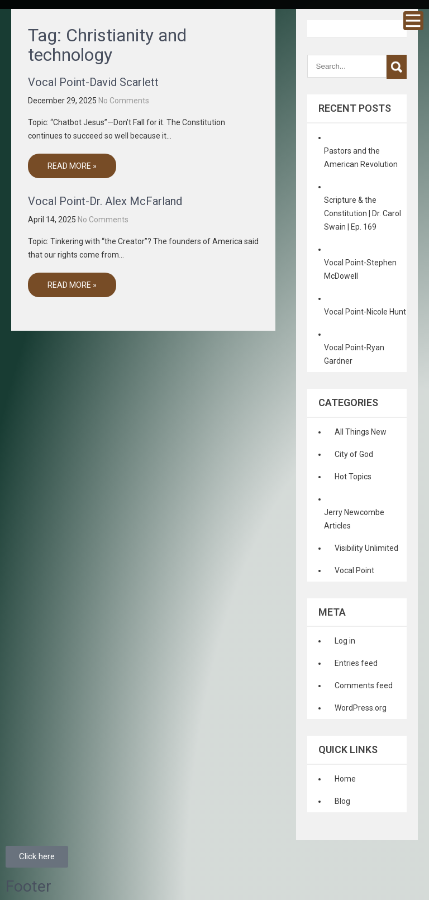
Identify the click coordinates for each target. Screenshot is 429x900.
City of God (354, 454)
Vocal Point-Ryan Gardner (354, 354)
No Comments (123, 100)
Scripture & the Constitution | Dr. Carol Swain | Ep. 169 (362, 213)
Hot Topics (353, 476)
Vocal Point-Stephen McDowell (360, 269)
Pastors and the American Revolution (361, 157)
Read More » (72, 165)
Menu (413, 20)
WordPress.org (361, 707)
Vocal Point (354, 570)
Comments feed (364, 685)
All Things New (361, 431)
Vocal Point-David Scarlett (93, 82)
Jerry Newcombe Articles (354, 519)
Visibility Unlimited (366, 548)
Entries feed (356, 663)
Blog (342, 801)
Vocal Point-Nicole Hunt (365, 311)
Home (345, 778)
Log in (345, 640)
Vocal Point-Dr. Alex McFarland (105, 201)
